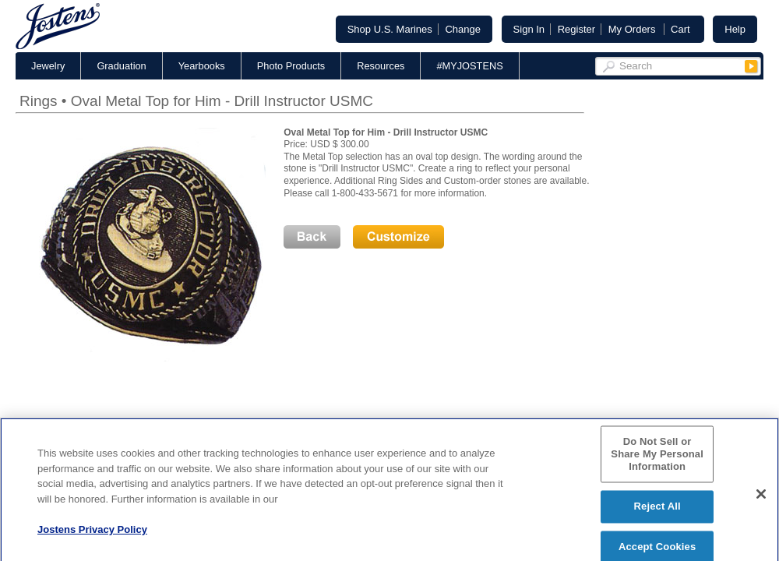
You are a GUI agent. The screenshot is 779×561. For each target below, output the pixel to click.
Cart (680, 29)
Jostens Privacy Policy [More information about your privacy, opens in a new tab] (92, 534)
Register (576, 29)
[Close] (761, 499)
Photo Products (291, 66)
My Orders (632, 29)
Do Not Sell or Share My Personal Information (657, 459)
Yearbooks (201, 66)
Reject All (657, 511)
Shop (389, 29)
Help (735, 29)
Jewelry (48, 66)
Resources (380, 66)
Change (463, 29)
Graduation (121, 66)
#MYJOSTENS (469, 66)
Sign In (529, 29)
